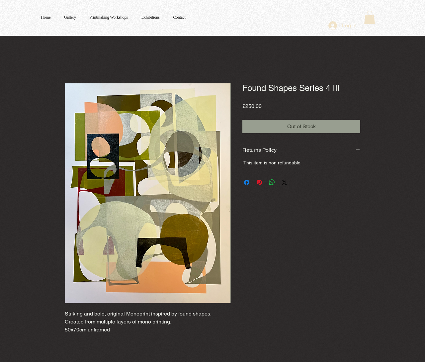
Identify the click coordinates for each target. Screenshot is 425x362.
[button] (369, 17)
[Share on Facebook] (247, 182)
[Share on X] (285, 182)
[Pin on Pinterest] (259, 182)
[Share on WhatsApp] (272, 182)
